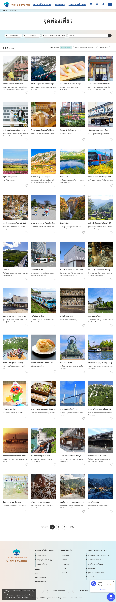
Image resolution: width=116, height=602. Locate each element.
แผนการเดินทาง (42, 564)
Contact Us (84, 591)
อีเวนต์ (64, 572)
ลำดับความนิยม (66, 47)
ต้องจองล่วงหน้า (93, 568)
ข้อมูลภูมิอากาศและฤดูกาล (45, 560)
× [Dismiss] (113, 582)
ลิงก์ (36, 573)
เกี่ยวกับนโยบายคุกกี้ (58, 591)
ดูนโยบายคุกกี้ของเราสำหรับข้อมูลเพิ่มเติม (16, 597)
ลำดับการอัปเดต (103, 47)
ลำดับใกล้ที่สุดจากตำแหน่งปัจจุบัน (84, 47)
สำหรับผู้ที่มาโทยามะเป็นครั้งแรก (98, 555)
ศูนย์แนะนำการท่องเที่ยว (96, 572)
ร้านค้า (64, 568)
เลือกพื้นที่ (33, 35)
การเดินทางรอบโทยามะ (96, 564)
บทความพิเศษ (41, 555)
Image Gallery (40, 577)
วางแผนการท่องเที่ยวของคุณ (77, 4)
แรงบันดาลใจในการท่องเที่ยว (42, 4)
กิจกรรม (65, 560)
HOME (5, 10)
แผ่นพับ (38, 569)
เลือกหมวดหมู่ (14, 35)
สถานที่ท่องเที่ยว (60, 4)
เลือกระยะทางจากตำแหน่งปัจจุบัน (55, 35)
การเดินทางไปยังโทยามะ (96, 560)
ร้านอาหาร (66, 564)
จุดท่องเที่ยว (13, 10)
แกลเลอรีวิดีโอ (40, 581)
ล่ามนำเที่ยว (92, 577)
